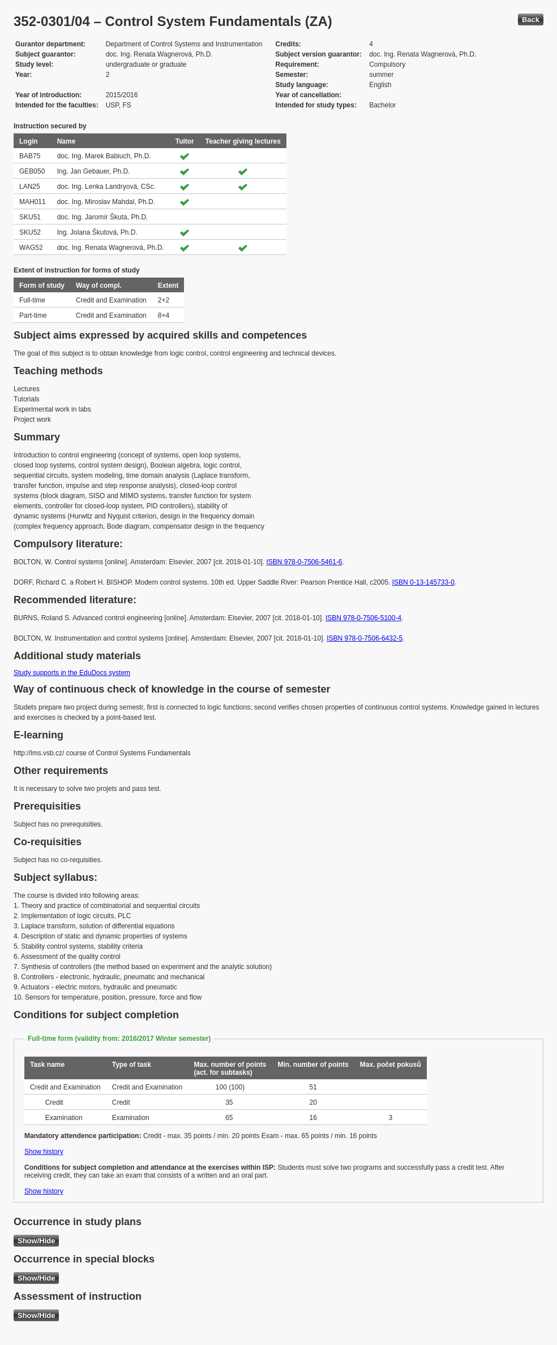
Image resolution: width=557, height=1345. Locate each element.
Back (530, 19)
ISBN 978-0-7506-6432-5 (364, 638)
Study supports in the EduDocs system (72, 673)
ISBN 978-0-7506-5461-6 (304, 562)
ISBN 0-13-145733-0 (423, 582)
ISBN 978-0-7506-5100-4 (363, 618)
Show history (43, 1152)
